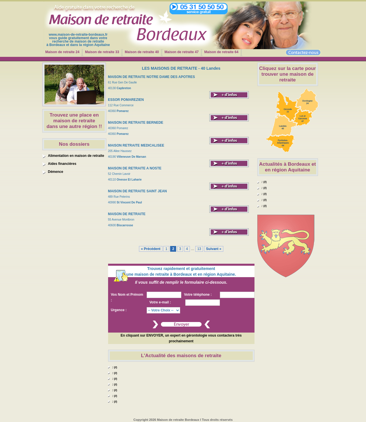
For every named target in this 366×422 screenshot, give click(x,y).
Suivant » (213, 249)
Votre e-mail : (160, 302)
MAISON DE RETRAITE (127, 214)
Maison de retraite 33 (102, 52)
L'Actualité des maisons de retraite (181, 355)
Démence (55, 172)
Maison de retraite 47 (181, 52)
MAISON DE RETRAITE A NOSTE (135, 168)
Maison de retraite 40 (142, 52)
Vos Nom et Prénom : (127, 297)
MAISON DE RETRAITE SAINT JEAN (137, 191)
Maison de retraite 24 (62, 52)
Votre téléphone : (198, 295)
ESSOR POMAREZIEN (126, 100)
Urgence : (119, 310)
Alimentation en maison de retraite (76, 156)
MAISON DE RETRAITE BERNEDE (135, 123)
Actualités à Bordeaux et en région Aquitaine (287, 167)
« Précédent (150, 249)
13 (199, 249)
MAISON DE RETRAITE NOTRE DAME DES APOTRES (151, 77)
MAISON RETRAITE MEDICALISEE (136, 145)
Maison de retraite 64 (221, 52)
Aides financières (62, 164)
